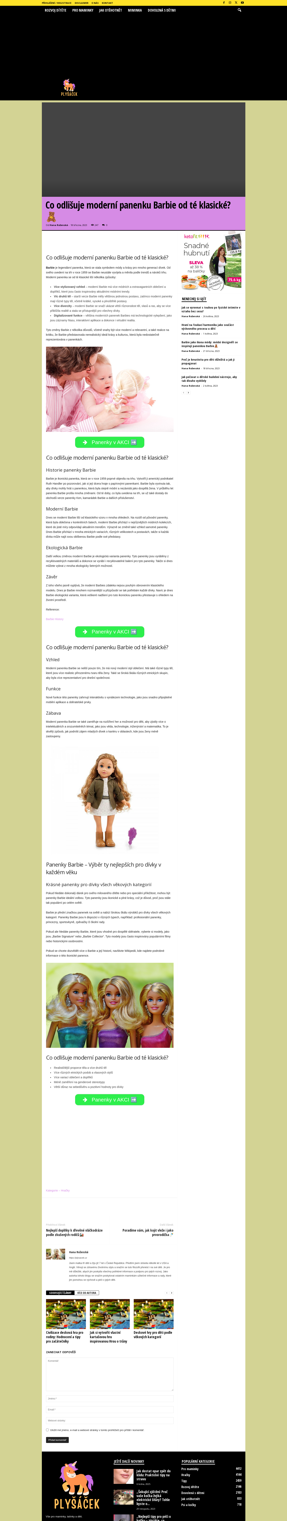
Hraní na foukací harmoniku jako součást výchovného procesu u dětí (208, 284)
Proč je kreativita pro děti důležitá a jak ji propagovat (208, 319)
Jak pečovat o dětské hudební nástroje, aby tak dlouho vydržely (209, 336)
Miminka (135, 10)
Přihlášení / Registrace (56, 2)
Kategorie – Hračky (58, 1153)
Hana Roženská (59, 182)
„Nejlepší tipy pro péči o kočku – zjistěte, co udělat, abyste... (154, 1483)
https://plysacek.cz (78, 1220)
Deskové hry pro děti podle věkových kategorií (153, 1297)
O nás (95, 2)
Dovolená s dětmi (162, 10)
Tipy (184, 1444)
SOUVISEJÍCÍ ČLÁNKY (60, 1256)
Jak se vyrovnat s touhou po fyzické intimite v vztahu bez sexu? (211, 267)
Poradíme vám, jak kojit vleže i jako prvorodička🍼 (148, 1195)
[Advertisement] (143, 44)
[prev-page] (167, 1256)
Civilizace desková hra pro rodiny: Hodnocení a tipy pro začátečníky (64, 1299)
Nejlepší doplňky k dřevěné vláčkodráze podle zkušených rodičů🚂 (74, 1195)
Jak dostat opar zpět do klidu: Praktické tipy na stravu (154, 1437)
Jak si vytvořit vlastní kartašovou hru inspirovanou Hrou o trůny (108, 1299)
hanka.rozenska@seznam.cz (81, 1487)
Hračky (185, 1438)
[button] (239, 10)
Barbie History (55, 578)
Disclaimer (81, 2)
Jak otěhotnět (110, 10)
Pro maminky (82, 10)
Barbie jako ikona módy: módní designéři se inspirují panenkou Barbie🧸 (210, 301)
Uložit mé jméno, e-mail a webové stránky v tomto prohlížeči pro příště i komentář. (97, 1392)
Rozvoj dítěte (55, 10)
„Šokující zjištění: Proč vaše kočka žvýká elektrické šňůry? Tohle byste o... (153, 1460)
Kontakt (107, 2)
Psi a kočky (188, 1468)
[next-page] (172, 1256)
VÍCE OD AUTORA (86, 1256)
